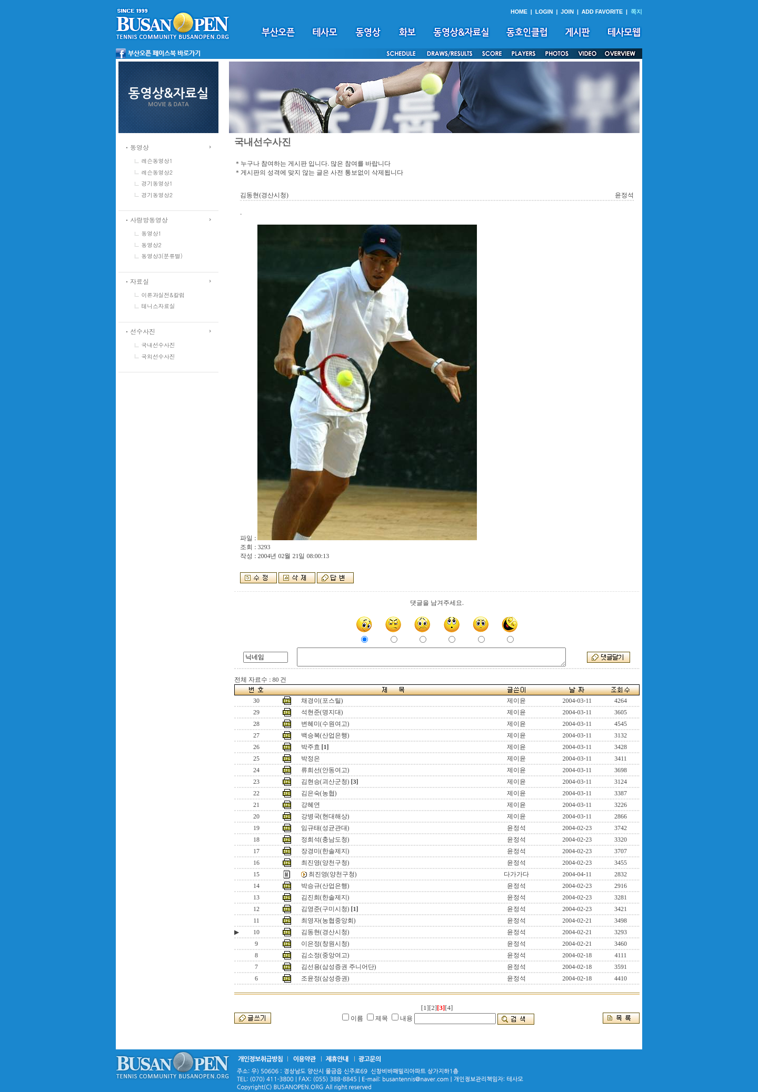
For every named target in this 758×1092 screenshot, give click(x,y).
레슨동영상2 (157, 172)
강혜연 (310, 804)
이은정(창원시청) (325, 943)
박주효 (310, 747)
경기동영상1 (157, 183)
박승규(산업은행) (325, 885)
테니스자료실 (158, 306)
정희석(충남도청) (325, 839)
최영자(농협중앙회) (328, 920)
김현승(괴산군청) (325, 781)
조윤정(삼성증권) (325, 978)
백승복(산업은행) (325, 735)
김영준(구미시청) (325, 909)
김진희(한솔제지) (325, 897)
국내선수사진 (158, 345)
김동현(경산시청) (325, 932)
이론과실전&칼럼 (163, 295)
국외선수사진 (158, 356)
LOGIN (544, 11)
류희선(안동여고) (325, 770)
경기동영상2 (157, 195)
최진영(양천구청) (325, 862)
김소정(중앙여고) (325, 955)
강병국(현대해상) (325, 816)
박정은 (310, 758)
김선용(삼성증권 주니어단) (338, 966)
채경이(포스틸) (322, 700)
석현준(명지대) (322, 712)
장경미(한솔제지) (325, 851)
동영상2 (152, 245)
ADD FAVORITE (602, 11)
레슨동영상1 (157, 161)
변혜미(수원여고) (325, 723)
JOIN (567, 11)
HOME (519, 11)
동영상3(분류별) (162, 256)
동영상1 (152, 233)
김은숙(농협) (319, 793)
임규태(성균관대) (325, 828)
